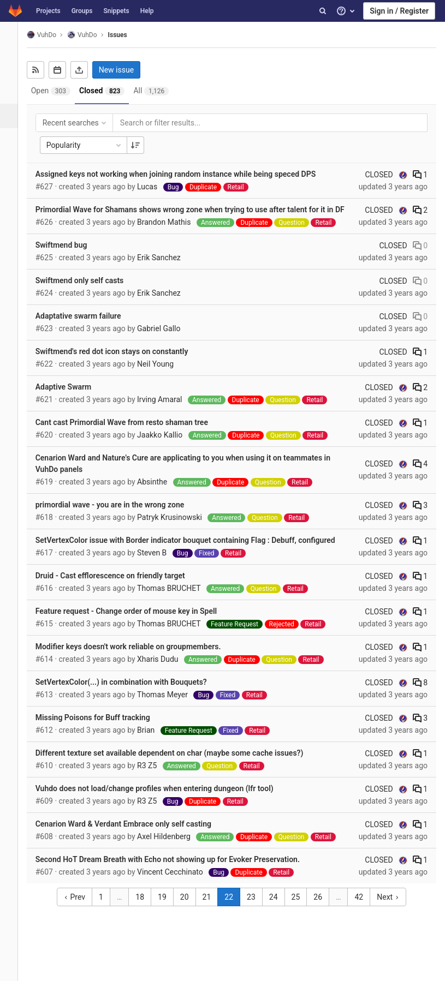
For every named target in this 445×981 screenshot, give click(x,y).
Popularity (94, 145)
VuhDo (51, 35)
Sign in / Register (399, 11)
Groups (82, 11)
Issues (127, 35)
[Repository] (13, 91)
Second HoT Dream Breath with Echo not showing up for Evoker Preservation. (177, 870)
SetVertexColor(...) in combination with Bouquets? (130, 693)
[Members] (13, 238)
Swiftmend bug (71, 256)
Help (147, 11)
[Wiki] (13, 214)
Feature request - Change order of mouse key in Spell (136, 622)
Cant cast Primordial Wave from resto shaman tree (131, 433)
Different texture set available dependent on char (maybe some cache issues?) (179, 764)
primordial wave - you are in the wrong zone (119, 516)
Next (393, 908)
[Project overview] (13, 67)
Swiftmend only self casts (89, 292)
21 (211, 908)
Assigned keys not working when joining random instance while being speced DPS (185, 174)
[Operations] (13, 165)
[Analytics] (13, 189)
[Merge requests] (13, 140)
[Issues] (14, 116)
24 (278, 908)
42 (363, 908)
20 (189, 908)
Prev (79, 908)
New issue (125, 69)
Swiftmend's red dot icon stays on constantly (121, 362)
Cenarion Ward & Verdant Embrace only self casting (133, 835)
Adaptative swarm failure (87, 327)
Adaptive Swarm (73, 398)
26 (322, 908)
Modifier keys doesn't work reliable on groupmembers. (137, 658)
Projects (48, 11)
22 (233, 908)
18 (144, 908)
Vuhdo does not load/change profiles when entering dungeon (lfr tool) (164, 799)
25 (300, 908)
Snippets (116, 11)
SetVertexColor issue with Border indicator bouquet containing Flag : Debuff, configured (195, 551)
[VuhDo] (13, 38)
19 (167, 908)
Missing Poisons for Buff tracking (102, 729)
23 (256, 908)
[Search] (322, 11)
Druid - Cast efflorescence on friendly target (119, 587)
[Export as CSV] (88, 70)
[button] (13, 968)
